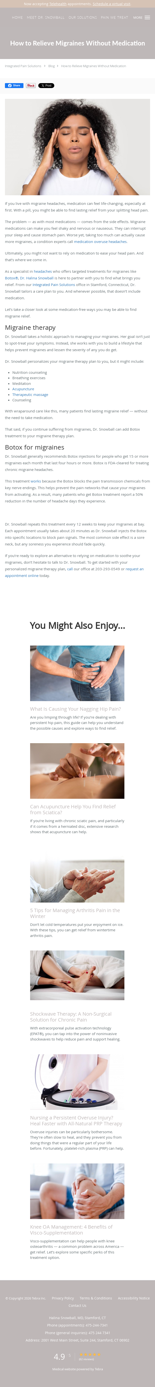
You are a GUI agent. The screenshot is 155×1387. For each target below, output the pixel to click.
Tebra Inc (38, 1298)
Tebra (99, 1369)
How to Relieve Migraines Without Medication (93, 66)
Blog (51, 66)
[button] (147, 17)
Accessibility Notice (134, 1298)
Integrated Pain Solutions (23, 66)
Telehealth (58, 3)
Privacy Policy (63, 1298)
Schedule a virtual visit (111, 3)
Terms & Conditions (96, 1298)
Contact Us (77, 1305)
